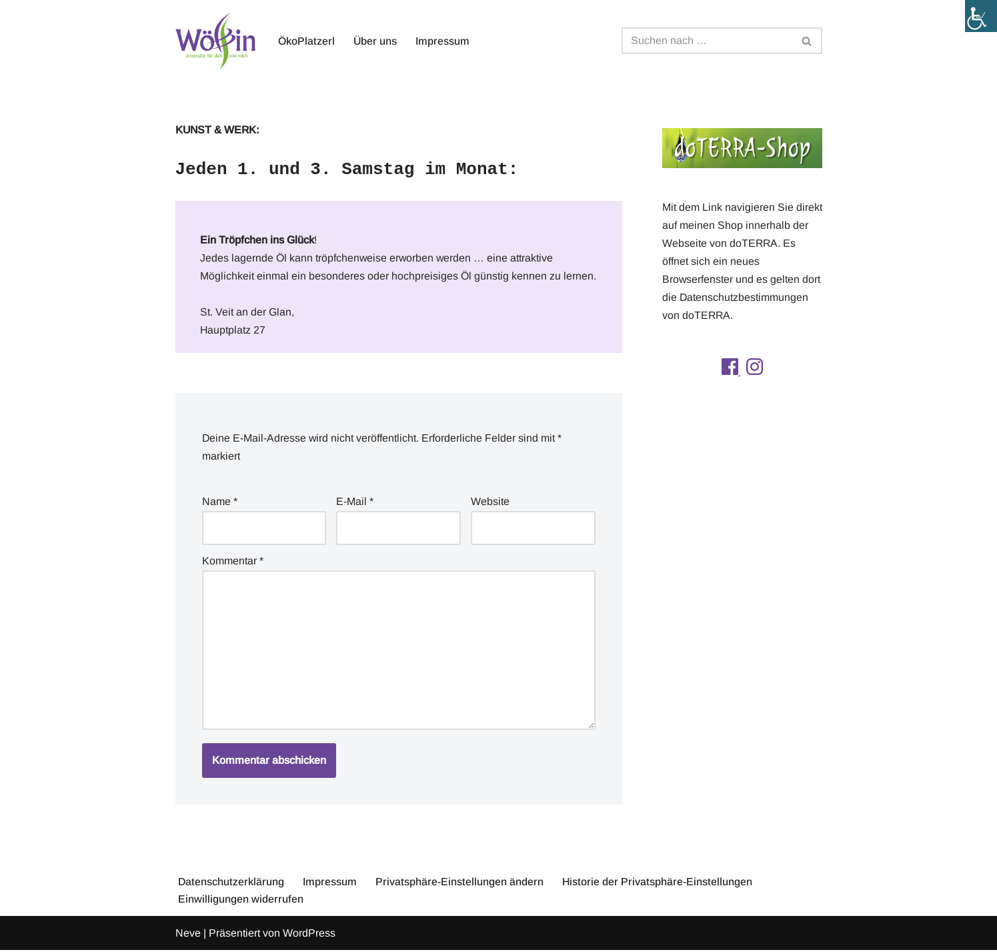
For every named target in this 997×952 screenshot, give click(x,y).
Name (219, 502)
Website (490, 502)
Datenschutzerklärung (231, 883)
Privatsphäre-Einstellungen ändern (460, 883)
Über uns (375, 41)
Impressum (443, 41)
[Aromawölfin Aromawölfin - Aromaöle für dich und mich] (215, 40)
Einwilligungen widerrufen (240, 901)
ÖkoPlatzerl (306, 41)
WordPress (309, 935)
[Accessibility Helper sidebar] (981, 16)
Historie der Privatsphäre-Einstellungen (658, 883)
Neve (188, 935)
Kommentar (232, 562)
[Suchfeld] (707, 40)
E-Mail (354, 502)
